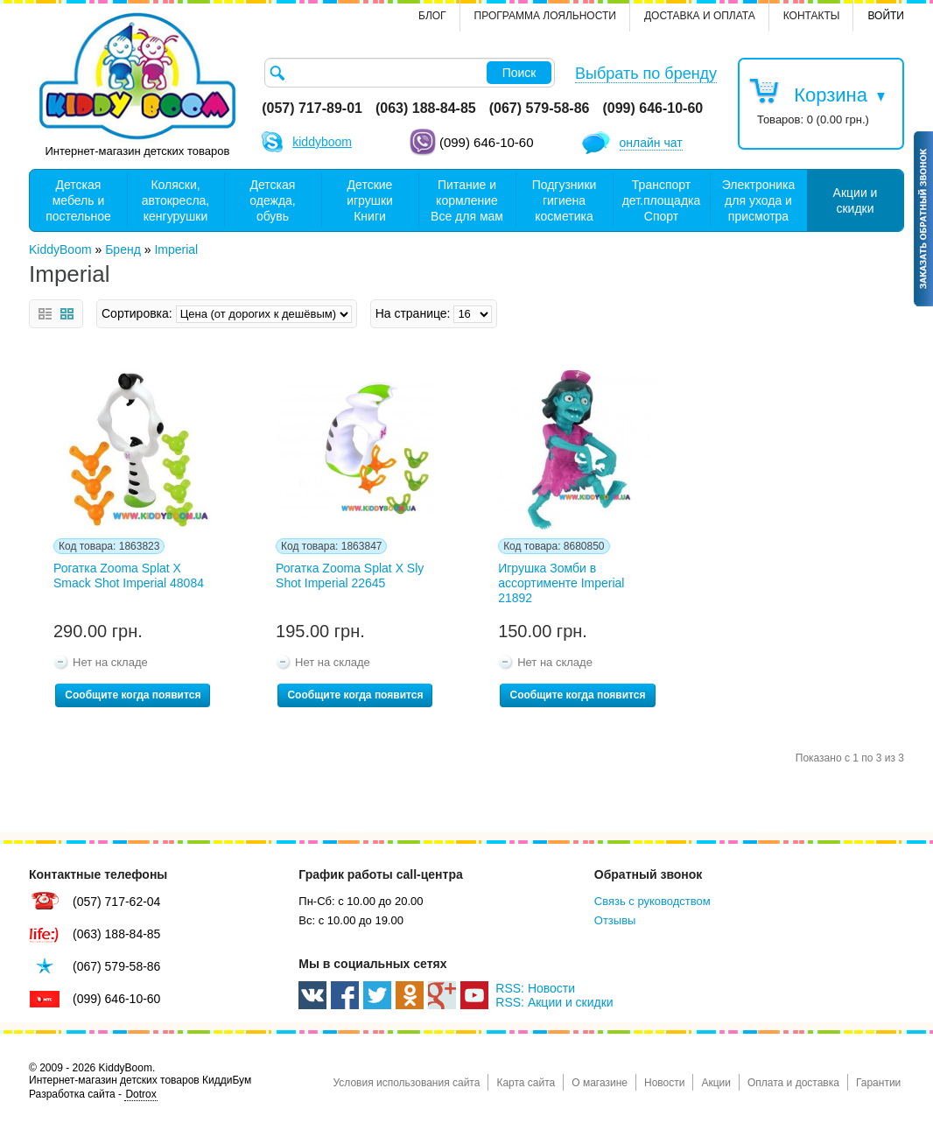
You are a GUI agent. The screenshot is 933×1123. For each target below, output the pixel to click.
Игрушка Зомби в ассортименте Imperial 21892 (561, 583)
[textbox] (409, 73)
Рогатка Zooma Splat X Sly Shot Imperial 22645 (350, 575)
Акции (716, 1083)
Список (45, 313)
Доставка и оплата (699, 16)
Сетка (67, 313)
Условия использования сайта (406, 1083)
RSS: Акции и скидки (554, 1002)
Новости (664, 1083)
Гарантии (878, 1083)
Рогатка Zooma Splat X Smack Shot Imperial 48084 (128, 575)
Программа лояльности (545, 16)
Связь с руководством (652, 901)
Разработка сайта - (93, 1094)
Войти (885, 16)
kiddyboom (322, 142)
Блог (432, 16)
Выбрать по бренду (646, 73)
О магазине (600, 1083)
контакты (811, 16)
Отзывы (615, 920)
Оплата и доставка (793, 1083)
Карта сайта (525, 1083)
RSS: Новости (535, 988)
